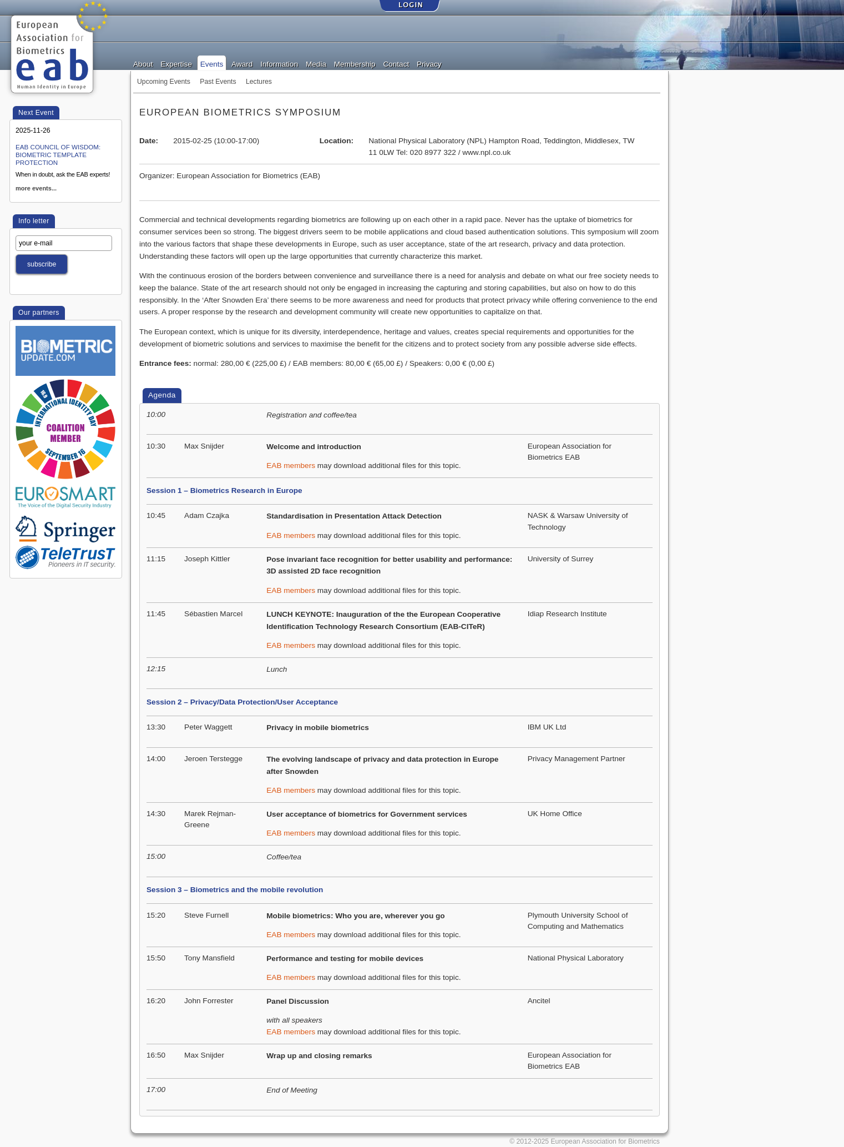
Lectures (259, 81)
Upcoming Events (163, 81)
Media (316, 63)
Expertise (176, 63)
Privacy (429, 63)
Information (279, 63)
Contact (396, 63)
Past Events (218, 81)
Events (212, 63)
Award (241, 63)
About (143, 63)
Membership (355, 63)
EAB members (290, 465)
